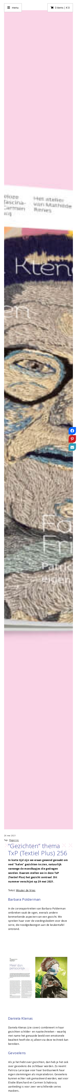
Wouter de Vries (26, 890)
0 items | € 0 (62, 7)
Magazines (14, 840)
